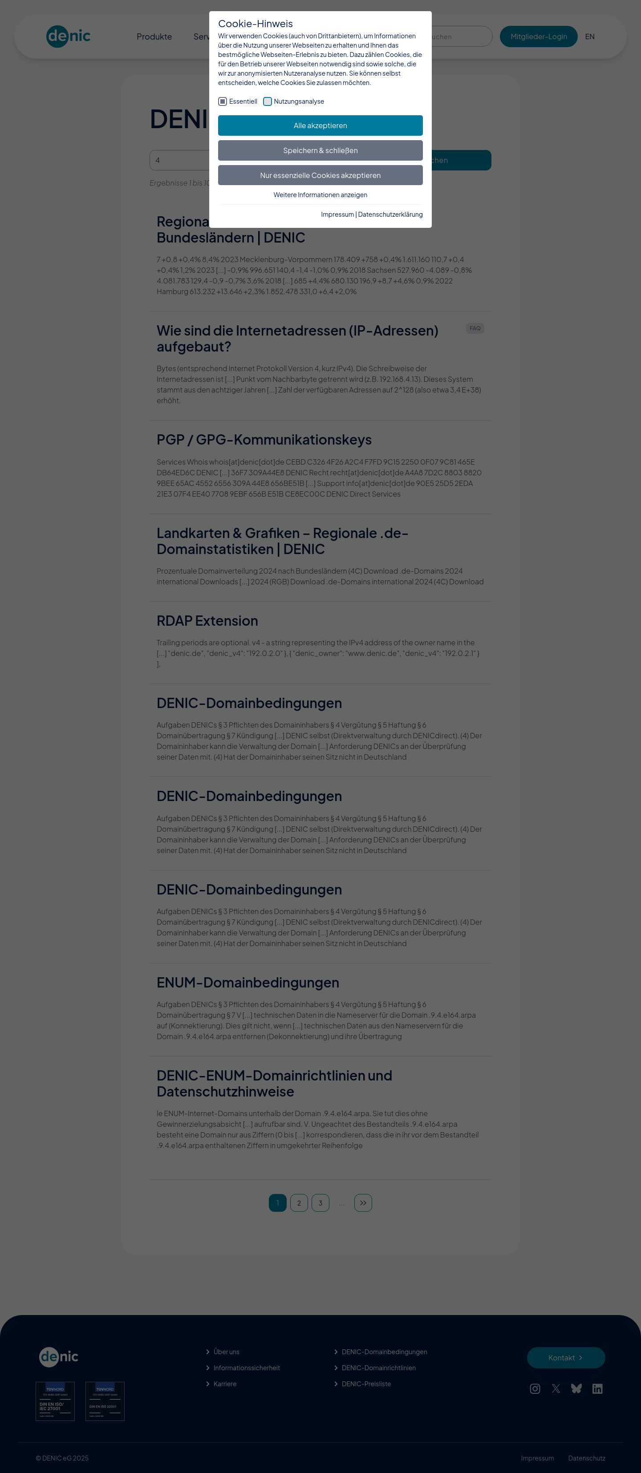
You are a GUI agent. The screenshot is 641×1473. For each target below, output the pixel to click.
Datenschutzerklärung (390, 214)
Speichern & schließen (320, 150)
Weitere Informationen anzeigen (321, 194)
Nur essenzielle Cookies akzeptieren (320, 175)
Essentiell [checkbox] (243, 101)
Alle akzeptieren (320, 125)
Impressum (337, 214)
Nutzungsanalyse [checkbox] (299, 101)
